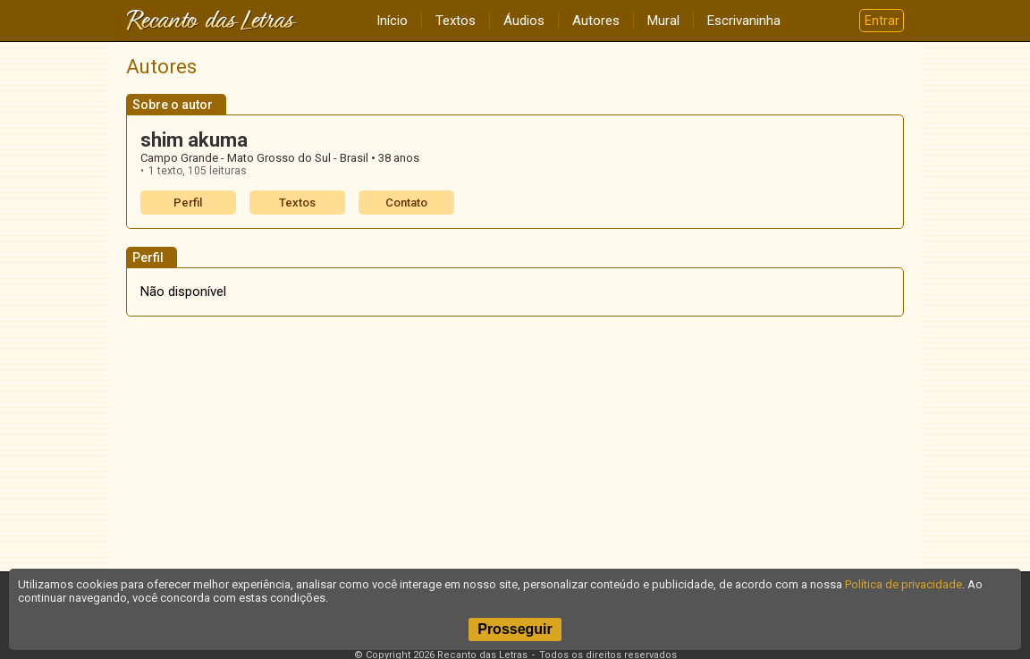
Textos (455, 21)
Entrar (882, 20)
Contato (406, 202)
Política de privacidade (903, 584)
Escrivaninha (744, 21)
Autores (596, 21)
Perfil (187, 202)
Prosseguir (515, 629)
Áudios (524, 21)
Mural (663, 21)
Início (392, 21)
